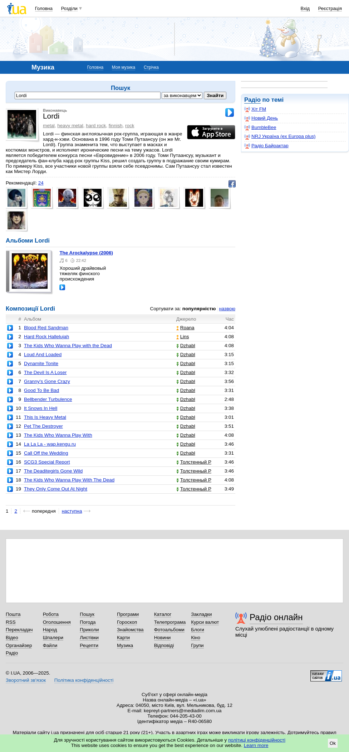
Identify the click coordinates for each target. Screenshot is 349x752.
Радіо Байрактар (266, 146)
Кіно (195, 637)
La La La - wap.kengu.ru (50, 444)
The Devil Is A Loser (45, 372)
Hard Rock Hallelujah (46, 336)
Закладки (201, 614)
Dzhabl (185, 345)
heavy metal (70, 125)
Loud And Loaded (43, 354)
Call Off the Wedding (46, 453)
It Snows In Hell (40, 408)
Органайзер (19, 645)
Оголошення (57, 622)
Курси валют (205, 622)
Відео (12, 637)
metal (49, 125)
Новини (162, 637)
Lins (182, 336)
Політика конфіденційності (83, 680)
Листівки (89, 637)
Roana (185, 327)
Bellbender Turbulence (48, 399)
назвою (227, 308)
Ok (333, 743)
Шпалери (53, 637)
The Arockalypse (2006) (86, 252)
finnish (116, 125)
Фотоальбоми (169, 629)
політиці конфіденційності (256, 740)
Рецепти (89, 645)
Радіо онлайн (276, 617)
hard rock (96, 125)
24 (41, 183)
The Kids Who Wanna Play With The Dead (69, 480)
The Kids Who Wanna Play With (58, 435)
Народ (50, 629)
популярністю (199, 308)
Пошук (87, 614)
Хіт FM (255, 109)
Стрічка (151, 67)
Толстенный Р (193, 462)
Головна (44, 8)
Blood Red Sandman (46, 327)
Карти (123, 637)
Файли (50, 645)
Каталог (163, 614)
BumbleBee (260, 127)
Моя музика (123, 67)
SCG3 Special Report (47, 462)
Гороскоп (127, 622)
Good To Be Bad (41, 390)
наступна (72, 511)
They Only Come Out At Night (55, 489)
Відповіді (164, 645)
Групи (197, 645)
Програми (128, 614)
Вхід (305, 8)
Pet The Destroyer (43, 426)
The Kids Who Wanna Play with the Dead (68, 345)
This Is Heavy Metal (45, 417)
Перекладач (19, 629)
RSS (11, 622)
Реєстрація (330, 8)
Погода (87, 622)
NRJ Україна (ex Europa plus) (280, 136)
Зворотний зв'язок (26, 680)
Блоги (197, 629)
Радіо (252, 99)
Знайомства (130, 629)
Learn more (256, 745)
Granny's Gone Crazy (47, 381)
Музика (125, 645)
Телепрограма (170, 622)
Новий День (261, 118)
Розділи (69, 8)
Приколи (89, 629)
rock (129, 125)
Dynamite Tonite (41, 363)
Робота (51, 614)
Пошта (13, 614)
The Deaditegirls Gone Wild (53, 471)
